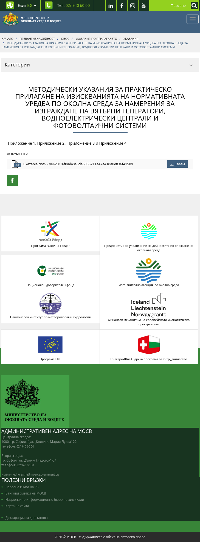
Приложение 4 (112, 143)
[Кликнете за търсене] (193, 5)
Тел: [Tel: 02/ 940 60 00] (73, 5)
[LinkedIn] (110, 5)
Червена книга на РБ (22, 487)
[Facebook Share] (12, 180)
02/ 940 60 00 (25, 446)
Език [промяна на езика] (27, 5)
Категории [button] (99, 64)
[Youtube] (143, 5)
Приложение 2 (50, 143)
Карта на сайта (17, 506)
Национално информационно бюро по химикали (44, 499)
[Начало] (32, 19)
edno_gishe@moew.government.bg (36, 474)
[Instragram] (132, 5)
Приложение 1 (21, 143)
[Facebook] (121, 5)
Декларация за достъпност (26, 517)
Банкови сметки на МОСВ (25, 493)
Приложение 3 (81, 143)
